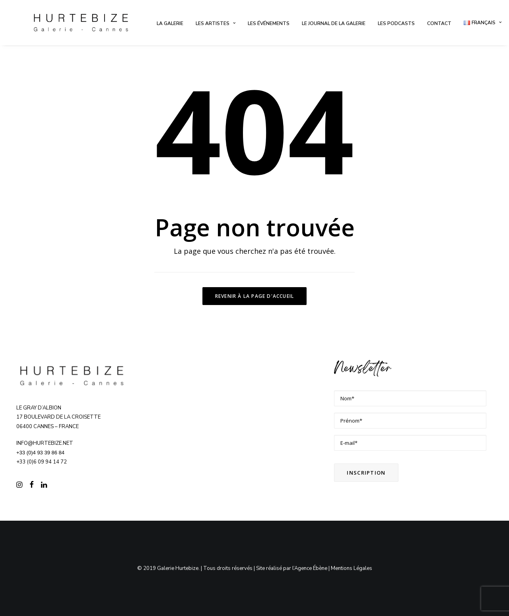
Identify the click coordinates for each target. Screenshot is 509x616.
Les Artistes (215, 23)
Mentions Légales (351, 568)
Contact (439, 23)
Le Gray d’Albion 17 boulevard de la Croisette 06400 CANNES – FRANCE (58, 417)
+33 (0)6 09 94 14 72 (41, 461)
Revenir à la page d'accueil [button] (254, 296)
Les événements (268, 23)
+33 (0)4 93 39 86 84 (40, 453)
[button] (19, 485)
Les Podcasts (396, 23)
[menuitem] (170, 23)
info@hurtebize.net (44, 443)
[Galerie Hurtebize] (81, 23)
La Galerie (170, 23)
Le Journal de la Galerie (333, 23)
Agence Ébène (310, 568)
